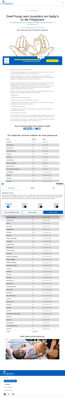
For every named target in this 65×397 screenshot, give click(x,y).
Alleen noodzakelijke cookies (12, 212)
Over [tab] (53, 188)
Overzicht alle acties (32, 11)
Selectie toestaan (32, 212)
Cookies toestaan (53, 212)
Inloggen (7, 384)
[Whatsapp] (33, 129)
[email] (36, 129)
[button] (63, 2)
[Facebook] (25, 129)
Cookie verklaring (8, 387)
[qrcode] (39, 129)
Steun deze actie (52, 60)
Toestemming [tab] (11, 188)
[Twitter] (28, 129)
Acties (5, 377)
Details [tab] (32, 188)
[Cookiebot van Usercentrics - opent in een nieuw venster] (57, 184)
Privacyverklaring (8, 390)
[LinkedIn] (31, 129)
